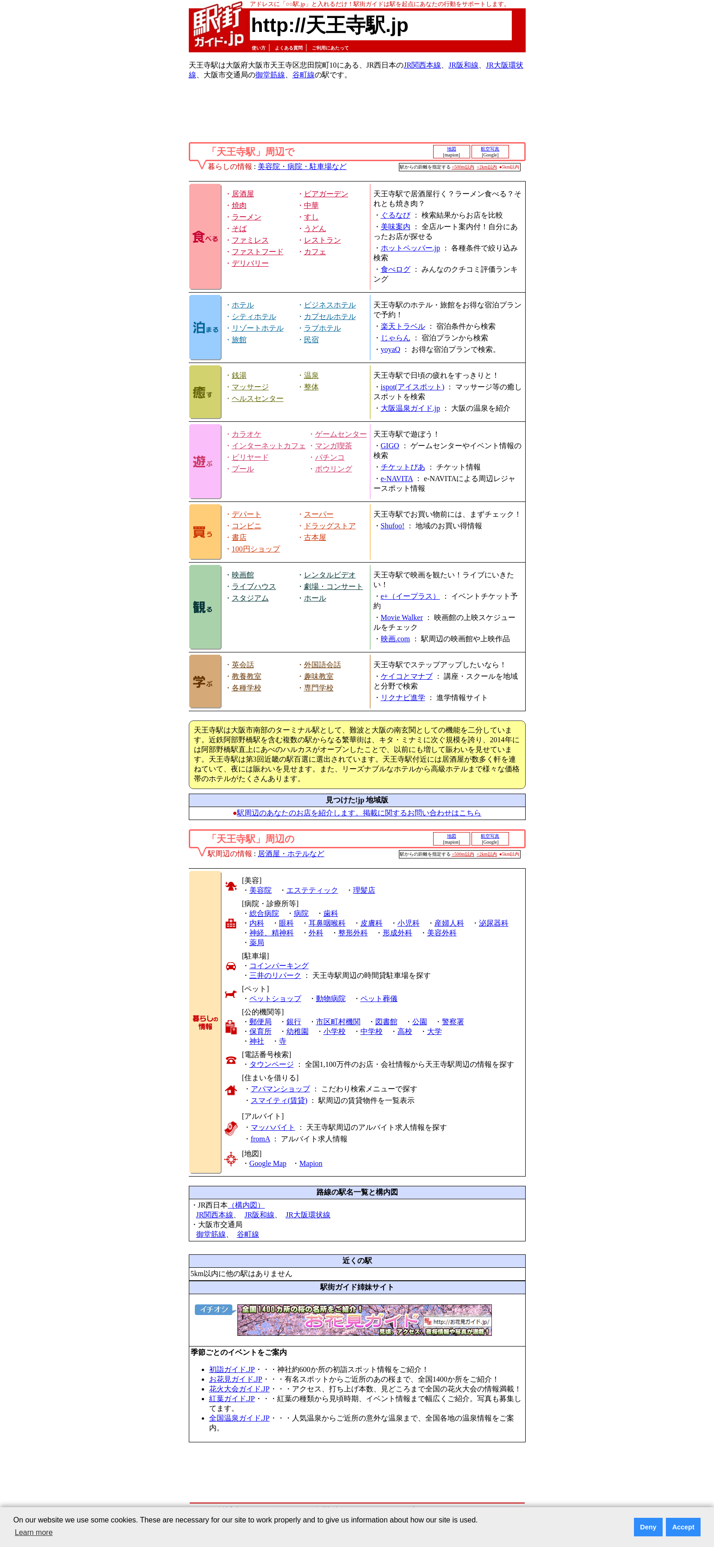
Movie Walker (402, 617)
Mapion (311, 1163)
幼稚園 (297, 1031)
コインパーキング (279, 966)
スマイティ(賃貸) (279, 1100)
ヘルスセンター (258, 398)
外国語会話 (322, 665)
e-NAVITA (397, 478)
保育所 (260, 1031)
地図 (451, 148)
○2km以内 (487, 166)
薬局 (256, 942)
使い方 (259, 47)
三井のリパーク (275, 975)
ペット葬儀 (378, 998)
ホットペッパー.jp (410, 248)
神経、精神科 (271, 933)
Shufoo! (393, 526)
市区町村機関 (338, 1022)
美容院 (260, 890)
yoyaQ (391, 349)
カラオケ (246, 434)
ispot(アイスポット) (413, 387)
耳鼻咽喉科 (327, 923)
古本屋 (315, 537)
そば (239, 228)
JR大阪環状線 (308, 1215)
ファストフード (258, 252)
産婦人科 (449, 923)
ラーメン (246, 217)
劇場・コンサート (333, 586)
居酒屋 (243, 194)
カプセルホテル (330, 316)
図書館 (386, 1022)
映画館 (243, 575)
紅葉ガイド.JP (232, 1399)
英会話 (243, 665)
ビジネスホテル (330, 305)
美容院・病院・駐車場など (302, 166)
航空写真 (490, 148)
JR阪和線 (463, 65)
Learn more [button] (34, 1532)
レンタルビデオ (330, 575)
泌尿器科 (494, 923)
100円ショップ (256, 549)
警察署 (453, 1022)
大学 (434, 1031)
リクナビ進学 (403, 697)
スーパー (319, 514)
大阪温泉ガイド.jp (410, 408)
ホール (315, 598)
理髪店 (364, 890)
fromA (260, 1139)
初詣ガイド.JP (232, 1369)
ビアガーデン (326, 194)
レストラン (322, 240)
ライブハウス (254, 586)
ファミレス (250, 240)
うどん (315, 228)
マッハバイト (273, 1127)
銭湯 (239, 375)
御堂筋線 (270, 75)
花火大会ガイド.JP (239, 1389)
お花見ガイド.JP (235, 1379)
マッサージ (250, 387)
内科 (256, 923)
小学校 (334, 1031)
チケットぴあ (403, 467)
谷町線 (303, 75)
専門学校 (319, 688)
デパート (246, 514)
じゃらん (395, 338)
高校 (404, 1031)
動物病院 (331, 998)
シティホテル (254, 316)
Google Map (267, 1163)
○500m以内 (463, 166)
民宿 (311, 340)
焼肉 (239, 205)
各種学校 (246, 688)
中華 (311, 205)
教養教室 (246, 676)
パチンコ (330, 457)
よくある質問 (289, 47)
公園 (419, 1022)
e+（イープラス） (410, 596)
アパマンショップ (280, 1089)
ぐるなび (395, 215)
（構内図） (246, 1205)
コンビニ (246, 526)
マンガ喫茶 (333, 446)
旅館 (239, 340)
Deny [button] (648, 1527)
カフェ (315, 252)
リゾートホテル (258, 328)
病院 (301, 913)
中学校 (371, 1031)
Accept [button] (683, 1527)
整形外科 (353, 933)
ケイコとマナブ (407, 676)
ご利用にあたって (330, 47)
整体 (311, 387)
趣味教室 (319, 676)
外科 (316, 933)
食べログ (395, 269)
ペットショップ (275, 998)
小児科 (408, 923)
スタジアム (250, 598)
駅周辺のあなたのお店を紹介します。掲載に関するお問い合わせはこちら (359, 813)
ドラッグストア (330, 526)
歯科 (330, 913)
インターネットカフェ (269, 446)
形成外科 (397, 933)
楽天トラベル (403, 326)
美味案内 (395, 227)
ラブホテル (322, 328)
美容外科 (442, 933)
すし (311, 217)
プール (243, 469)
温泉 (311, 375)
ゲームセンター (341, 434)
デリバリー (250, 263)
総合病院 (264, 913)
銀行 (293, 1022)
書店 (239, 537)
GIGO (390, 446)
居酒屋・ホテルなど (291, 854)
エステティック (312, 890)
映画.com (395, 639)
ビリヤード (250, 457)
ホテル (243, 305)
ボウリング (333, 469)
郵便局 (260, 1022)
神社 (256, 1041)
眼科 (286, 923)
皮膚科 (371, 923)
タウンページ (271, 1064)
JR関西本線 (422, 65)
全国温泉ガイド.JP (239, 1418)
